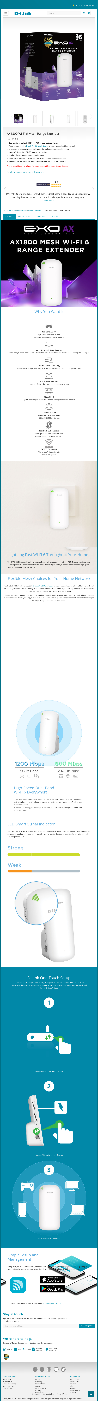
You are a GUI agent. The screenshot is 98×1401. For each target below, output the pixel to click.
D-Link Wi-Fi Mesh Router (51, 1303)
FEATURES (9, 217)
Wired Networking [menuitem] (9, 1384)
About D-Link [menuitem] (74, 1379)
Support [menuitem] (73, 1393)
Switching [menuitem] (38, 1382)
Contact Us (36, 1394)
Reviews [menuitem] (73, 1384)
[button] (12, 118)
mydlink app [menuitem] (8, 1388)
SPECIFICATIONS (25, 217)
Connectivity (22, 210)
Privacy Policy (48, 1394)
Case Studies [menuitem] (39, 1393)
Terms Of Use (62, 1394)
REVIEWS (56, 217)
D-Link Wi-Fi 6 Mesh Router (43, 586)
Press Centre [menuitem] (74, 1382)
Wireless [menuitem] (38, 1379)
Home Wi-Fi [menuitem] (7, 1379)
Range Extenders (34, 210)
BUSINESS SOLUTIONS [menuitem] (42, 1376)
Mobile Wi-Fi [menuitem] (7, 1382)
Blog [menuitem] (71, 1386)
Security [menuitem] (38, 1390)
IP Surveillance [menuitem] (40, 1384)
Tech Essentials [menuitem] (8, 1386)
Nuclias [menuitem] (37, 1386)
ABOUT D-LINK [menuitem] (75, 1376)
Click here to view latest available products (25, 172)
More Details (49, 201)
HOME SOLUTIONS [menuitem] (9, 1376)
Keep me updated (87, 1326)
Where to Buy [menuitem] (75, 1390)
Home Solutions (10, 210)
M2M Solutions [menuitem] (40, 1388)
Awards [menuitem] (73, 1388)
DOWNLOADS (41, 217)
